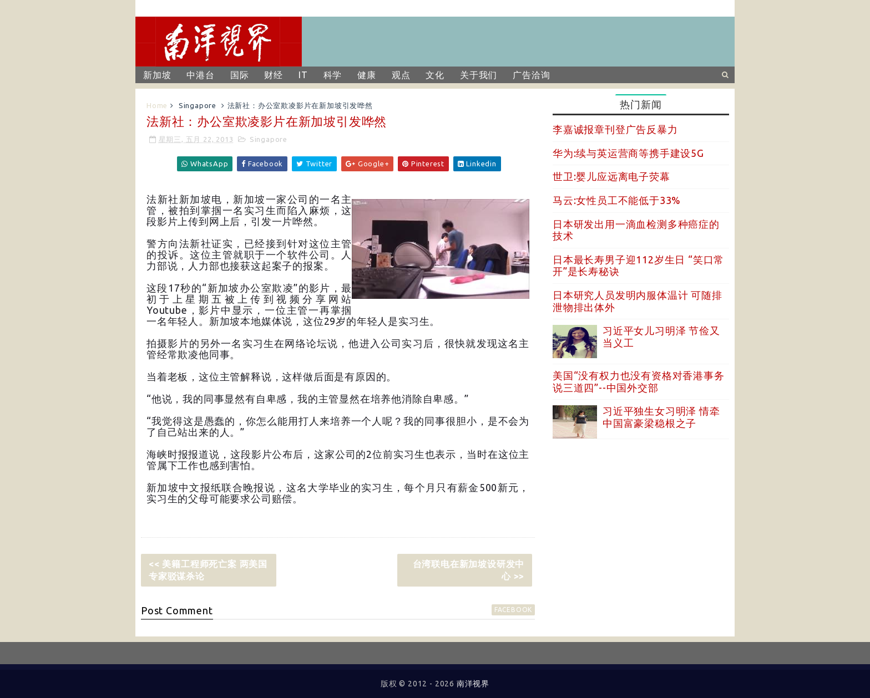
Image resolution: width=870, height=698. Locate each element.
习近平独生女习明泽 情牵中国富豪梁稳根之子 (661, 417)
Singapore (197, 105)
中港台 (200, 75)
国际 (239, 75)
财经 (273, 75)
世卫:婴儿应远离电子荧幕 (611, 176)
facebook (513, 609)
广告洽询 (531, 75)
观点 (401, 75)
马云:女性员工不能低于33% (617, 200)
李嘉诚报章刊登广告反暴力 (615, 129)
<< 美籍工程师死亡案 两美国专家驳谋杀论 (208, 570)
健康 (366, 75)
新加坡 (157, 75)
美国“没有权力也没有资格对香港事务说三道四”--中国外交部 (639, 381)
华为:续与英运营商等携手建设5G (628, 153)
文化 (435, 75)
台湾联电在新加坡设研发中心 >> (469, 570)
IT (303, 75)
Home (157, 105)
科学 (332, 75)
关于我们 (478, 75)
